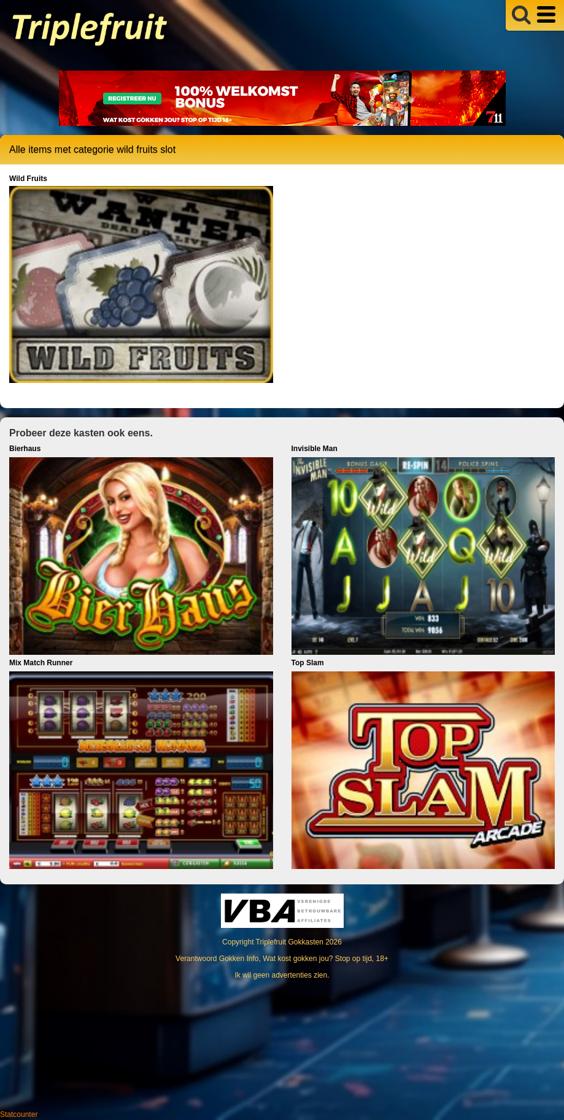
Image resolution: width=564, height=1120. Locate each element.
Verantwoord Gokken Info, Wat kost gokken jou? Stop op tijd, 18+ (282, 958)
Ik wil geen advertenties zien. (281, 975)
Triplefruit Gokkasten (289, 942)
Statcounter (18, 1114)
